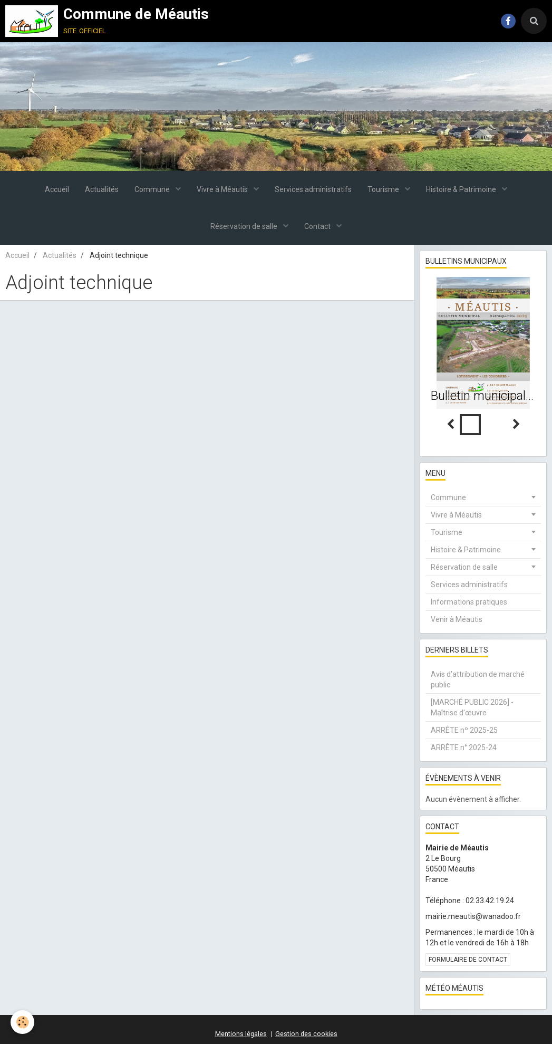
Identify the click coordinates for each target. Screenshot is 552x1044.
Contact (318, 226)
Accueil (57, 189)
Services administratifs (313, 189)
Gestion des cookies (306, 1034)
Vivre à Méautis (223, 189)
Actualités (102, 189)
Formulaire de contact (468, 959)
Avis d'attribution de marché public (478, 679)
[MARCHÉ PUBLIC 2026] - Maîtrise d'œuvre (472, 707)
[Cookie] (22, 1022)
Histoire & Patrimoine (462, 189)
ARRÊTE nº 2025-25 (464, 730)
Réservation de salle (244, 226)
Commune (152, 189)
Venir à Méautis (456, 619)
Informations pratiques (469, 602)
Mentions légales (241, 1034)
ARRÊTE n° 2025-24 (464, 747)
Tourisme (384, 189)
